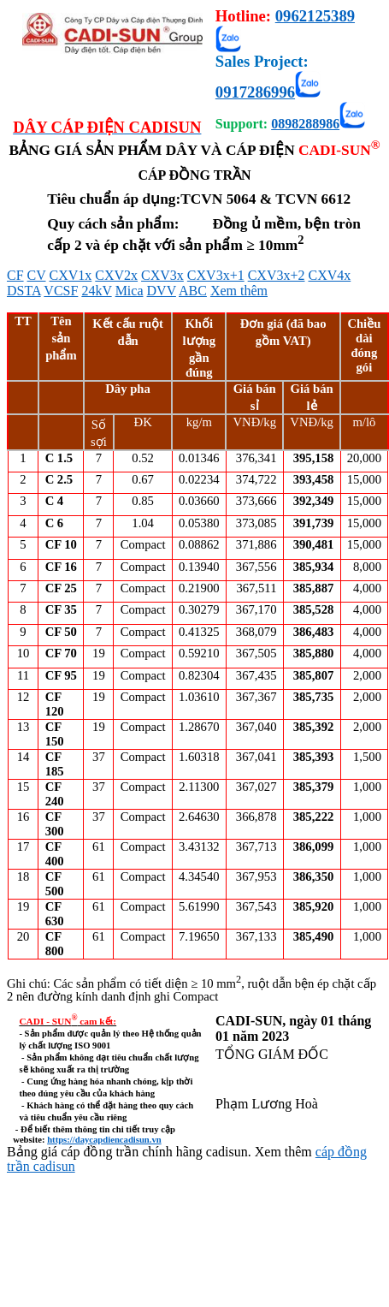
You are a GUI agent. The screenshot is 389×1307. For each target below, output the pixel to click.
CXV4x (329, 275)
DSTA (24, 290)
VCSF (61, 290)
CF (15, 275)
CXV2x (116, 275)
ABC (193, 290)
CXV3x (162, 275)
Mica (129, 290)
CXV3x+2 (276, 275)
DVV (161, 290)
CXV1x (71, 275)
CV (36, 275)
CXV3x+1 (216, 275)
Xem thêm (239, 290)
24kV (96, 290)
